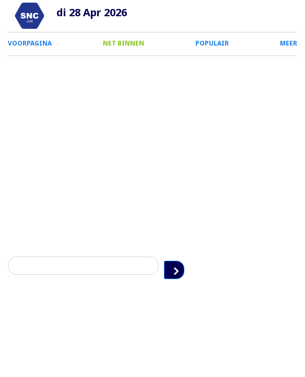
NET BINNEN (123, 43)
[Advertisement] (152, 134)
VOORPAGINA (30, 43)
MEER (288, 43)
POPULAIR (212, 43)
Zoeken (288, 266)
